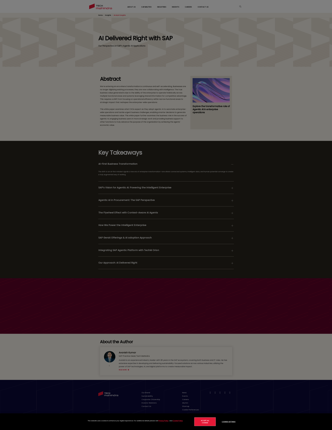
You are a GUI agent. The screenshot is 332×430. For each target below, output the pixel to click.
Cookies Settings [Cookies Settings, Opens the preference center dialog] (228, 422)
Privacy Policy (163, 421)
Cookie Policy (178, 421)
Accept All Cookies (205, 422)
